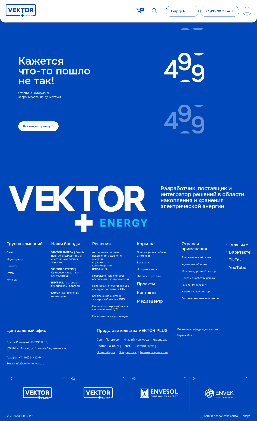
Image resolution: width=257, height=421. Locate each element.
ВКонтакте (239, 247)
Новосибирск (102, 350)
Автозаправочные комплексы (191, 296)
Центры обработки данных (197, 274)
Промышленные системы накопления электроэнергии (108, 273)
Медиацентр (15, 260)
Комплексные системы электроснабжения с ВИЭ (106, 294)
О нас (10, 253)
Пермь (123, 343)
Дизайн (205, 414)
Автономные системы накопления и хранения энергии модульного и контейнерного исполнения (105, 257)
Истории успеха (145, 265)
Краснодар (156, 337)
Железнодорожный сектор (197, 267)
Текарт (244, 414)
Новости (12, 267)
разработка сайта (225, 414)
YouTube (237, 262)
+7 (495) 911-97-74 (31, 355)
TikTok (234, 254)
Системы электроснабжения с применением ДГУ (108, 304)
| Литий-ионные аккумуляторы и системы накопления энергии (67, 255)
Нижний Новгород (132, 337)
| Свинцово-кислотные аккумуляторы (65, 272)
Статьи (11, 274)
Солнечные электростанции (108, 312)
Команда (12, 281)
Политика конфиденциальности (197, 326)
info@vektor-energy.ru (30, 361)
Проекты (144, 280)
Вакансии (141, 258)
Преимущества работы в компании (149, 250)
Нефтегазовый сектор (194, 288)
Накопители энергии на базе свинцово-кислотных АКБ (108, 283)
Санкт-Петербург (105, 337)
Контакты (145, 289)
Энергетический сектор (195, 253)
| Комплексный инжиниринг (66, 294)
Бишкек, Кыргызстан (150, 350)
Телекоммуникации (192, 281)
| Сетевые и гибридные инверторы (66, 283)
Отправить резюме (147, 272)
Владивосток (124, 350)
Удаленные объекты (192, 260)
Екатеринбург (140, 343)
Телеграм (238, 238)
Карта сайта (184, 332)
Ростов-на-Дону (104, 343)
